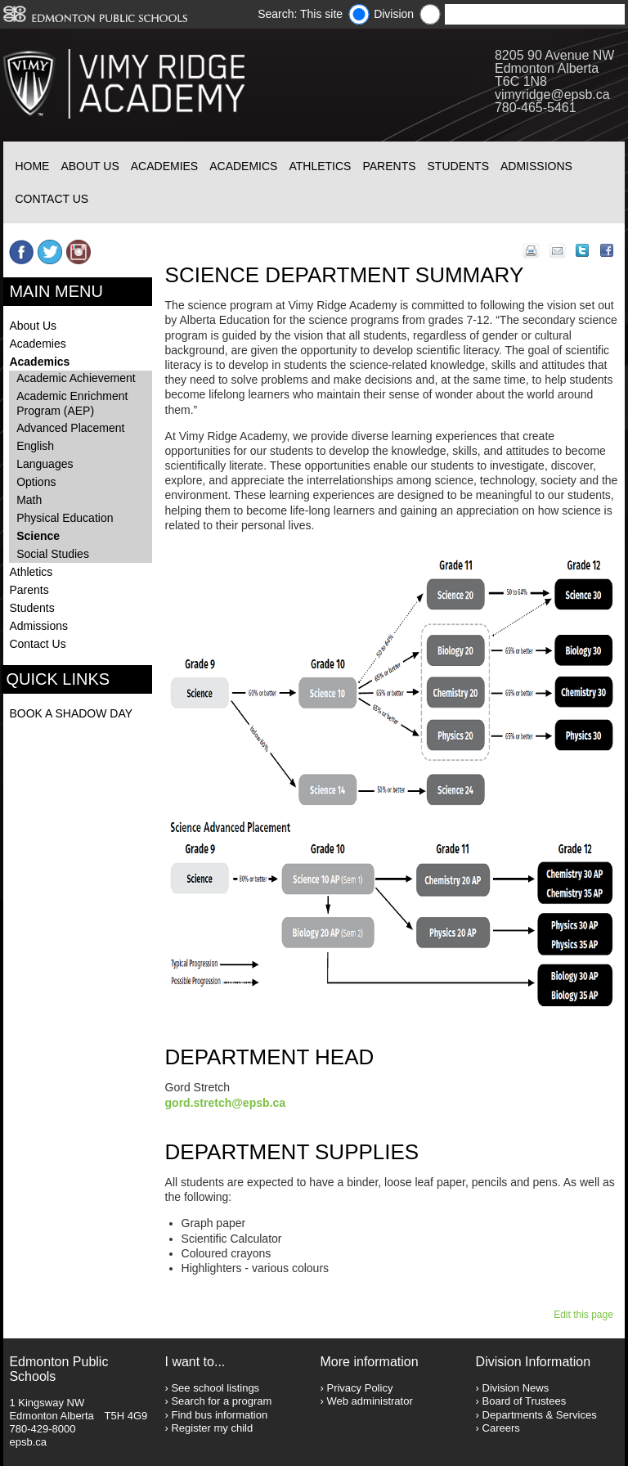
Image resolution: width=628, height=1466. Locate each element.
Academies (164, 166)
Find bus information (219, 1415)
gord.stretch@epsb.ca (225, 1102)
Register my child (212, 1428)
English (35, 445)
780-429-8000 (42, 1429)
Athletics (320, 166)
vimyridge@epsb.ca (552, 94)
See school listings (215, 1388)
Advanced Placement (70, 427)
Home (32, 166)
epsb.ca (28, 1442)
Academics (243, 166)
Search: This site (300, 14)
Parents (388, 166)
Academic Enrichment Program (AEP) (72, 403)
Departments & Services (539, 1415)
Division (394, 14)
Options (36, 481)
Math (29, 499)
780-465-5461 (535, 108)
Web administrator (369, 1401)
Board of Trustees (524, 1401)
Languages (44, 463)
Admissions (536, 166)
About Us (90, 166)
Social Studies (52, 553)
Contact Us (51, 198)
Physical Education (64, 517)
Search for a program (221, 1401)
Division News (516, 1388)
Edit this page (586, 1314)
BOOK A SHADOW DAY (70, 713)
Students (458, 166)
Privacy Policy (359, 1388)
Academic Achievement (76, 377)
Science (38, 535)
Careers (501, 1428)
